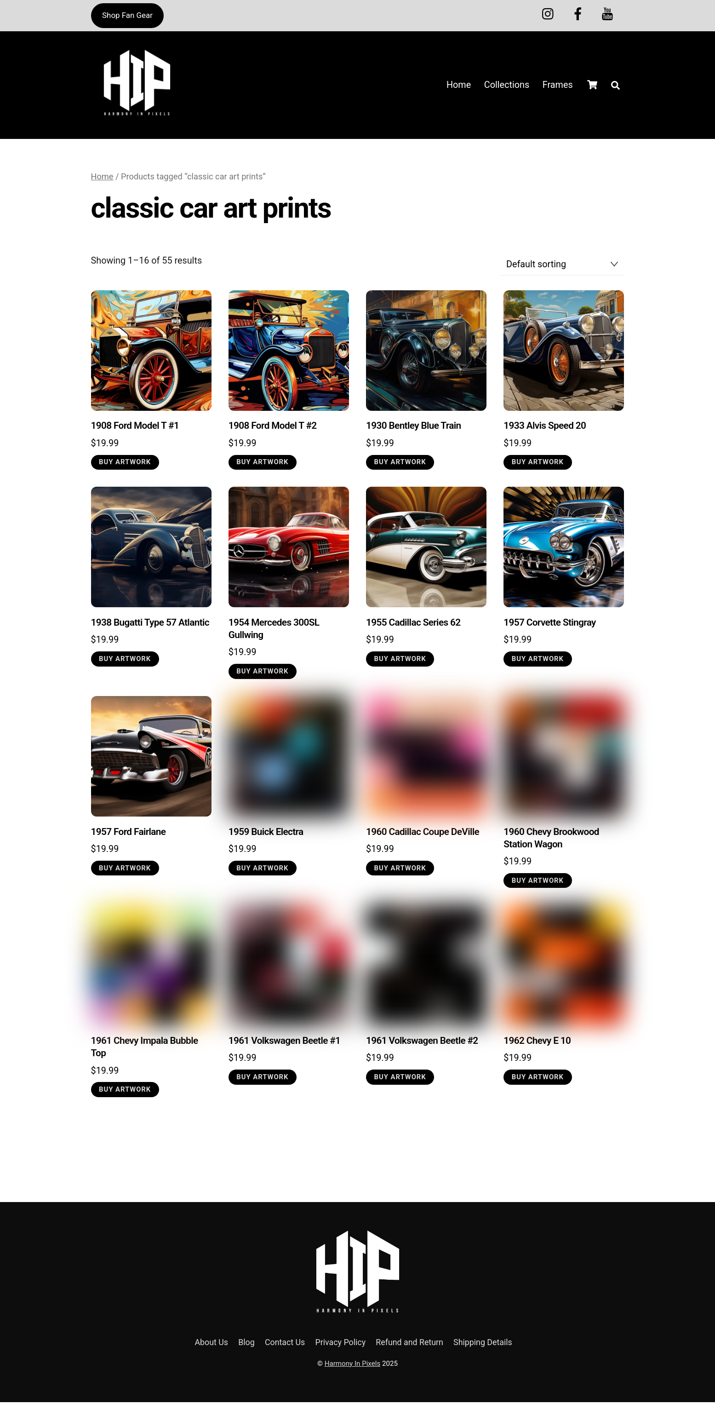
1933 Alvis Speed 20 (544, 427)
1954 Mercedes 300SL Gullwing (274, 630)
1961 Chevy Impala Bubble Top (144, 1048)
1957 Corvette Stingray (549, 624)
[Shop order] (562, 266)
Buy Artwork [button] (125, 464)
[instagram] (550, 13)
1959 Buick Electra (266, 833)
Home (458, 85)
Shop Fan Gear (127, 15)
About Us (211, 1344)
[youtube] (609, 13)
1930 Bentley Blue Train (413, 427)
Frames (558, 85)
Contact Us (285, 1344)
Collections (506, 85)
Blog (246, 1344)
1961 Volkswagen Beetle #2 (422, 1042)
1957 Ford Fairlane (128, 833)
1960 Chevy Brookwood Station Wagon (551, 839)
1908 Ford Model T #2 (273, 427)
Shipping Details (482, 1344)
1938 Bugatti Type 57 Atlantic (150, 624)
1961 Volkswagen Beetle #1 (285, 1042)
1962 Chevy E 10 (537, 1042)
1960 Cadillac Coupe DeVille (422, 833)
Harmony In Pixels (353, 1365)
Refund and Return (409, 1344)
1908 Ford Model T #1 (135, 427)
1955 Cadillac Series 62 (413, 624)
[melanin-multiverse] (579, 13)
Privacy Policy (340, 1344)
